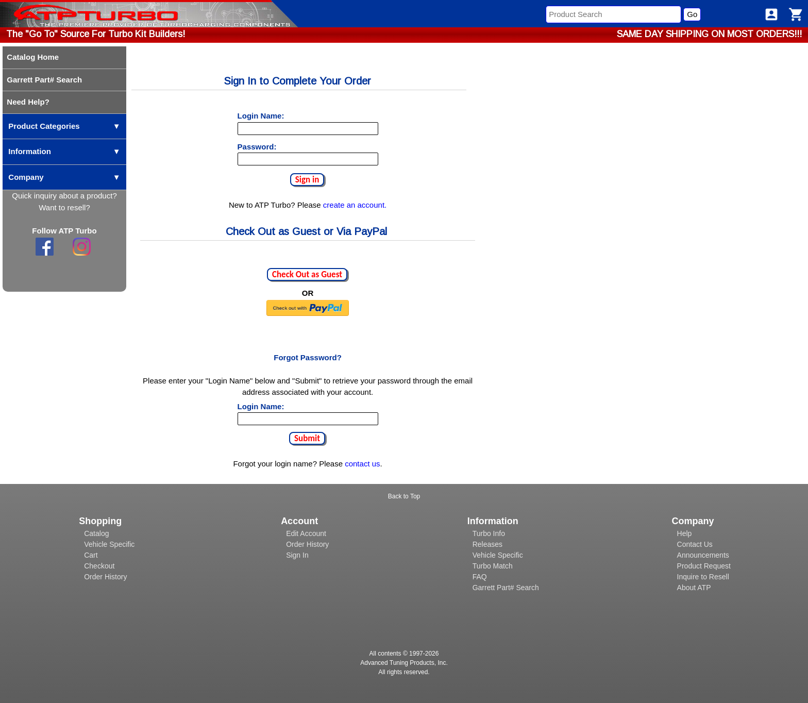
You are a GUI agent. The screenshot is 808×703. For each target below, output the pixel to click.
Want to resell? (64, 207)
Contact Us (695, 544)
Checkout (99, 566)
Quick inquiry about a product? (64, 195)
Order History (105, 577)
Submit (307, 438)
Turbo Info (489, 533)
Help (684, 533)
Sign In (297, 555)
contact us (362, 463)
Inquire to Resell (703, 577)
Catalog (96, 533)
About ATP (694, 587)
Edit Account (306, 533)
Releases (487, 544)
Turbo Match (493, 566)
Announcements (703, 555)
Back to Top (404, 496)
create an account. (354, 204)
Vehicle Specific (109, 544)
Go (692, 14)
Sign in (307, 179)
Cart (90, 555)
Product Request (704, 566)
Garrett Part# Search (506, 587)
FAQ (480, 577)
